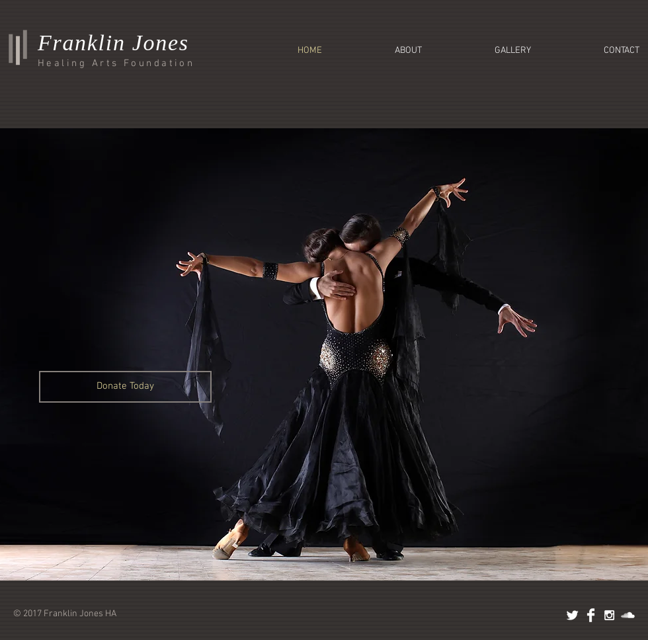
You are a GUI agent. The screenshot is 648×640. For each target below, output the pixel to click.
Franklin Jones (113, 42)
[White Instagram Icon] (609, 615)
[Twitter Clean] (572, 615)
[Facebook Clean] (591, 615)
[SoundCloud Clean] (628, 615)
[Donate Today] (125, 387)
